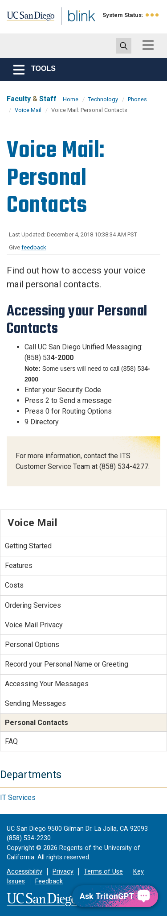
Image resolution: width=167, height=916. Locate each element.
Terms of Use (103, 871)
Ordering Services (33, 605)
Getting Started (28, 546)
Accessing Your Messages (47, 684)
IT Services (18, 797)
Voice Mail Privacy (34, 625)
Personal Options (32, 644)
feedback (33, 247)
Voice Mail (28, 110)
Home (70, 99)
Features (19, 565)
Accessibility (24, 871)
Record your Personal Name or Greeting (66, 664)
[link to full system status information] (152, 15)
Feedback (49, 881)
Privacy (63, 871)
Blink (71, 28)
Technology (103, 99)
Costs (14, 585)
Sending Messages (35, 703)
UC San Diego (26, 19)
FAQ (11, 741)
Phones (137, 99)
